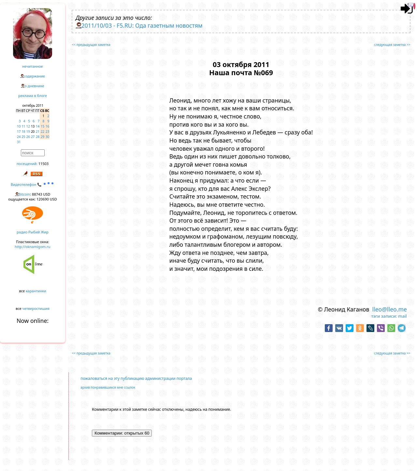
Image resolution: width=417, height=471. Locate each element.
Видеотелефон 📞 (32, 184)
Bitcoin (24, 194)
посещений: (27, 163)
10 (19, 126)
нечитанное (32, 66)
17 (19, 131)
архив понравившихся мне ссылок (107, 387)
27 (33, 136)
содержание (34, 76)
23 (47, 131)
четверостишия (36, 308)
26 (28, 136)
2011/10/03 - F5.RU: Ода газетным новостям (142, 25)
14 (37, 126)
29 (42, 136)
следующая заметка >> (392, 44)
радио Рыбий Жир (32, 231)
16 (47, 126)
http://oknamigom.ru (32, 246)
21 (37, 131)
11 (23, 126)
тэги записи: (384, 316)
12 (28, 126)
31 (19, 142)
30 (47, 136)
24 (19, 136)
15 (42, 126)
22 (42, 131)
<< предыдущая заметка (91, 44)
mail (402, 316)
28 (37, 136)
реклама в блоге (32, 95)
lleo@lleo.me (389, 309)
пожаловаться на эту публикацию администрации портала (136, 378)
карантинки (36, 290)
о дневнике (34, 85)
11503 (43, 163)
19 (28, 131)
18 (23, 131)
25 (23, 136)
